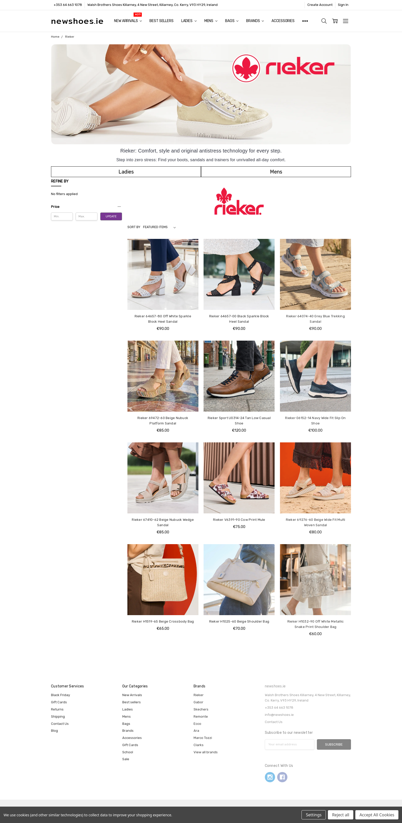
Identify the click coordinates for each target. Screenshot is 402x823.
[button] (126, 172)
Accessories (283, 21)
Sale (125, 759)
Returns (57, 709)
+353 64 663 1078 (68, 5)
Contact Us (60, 724)
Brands (255, 21)
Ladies (189, 21)
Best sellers (161, 21)
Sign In (343, 5)
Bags (231, 21)
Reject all (340, 815)
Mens (210, 21)
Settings (313, 815)
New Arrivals (128, 21)
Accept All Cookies (376, 815)
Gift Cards (59, 702)
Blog (54, 731)
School (127, 752)
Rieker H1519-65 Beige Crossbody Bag (163, 621)
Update (111, 216)
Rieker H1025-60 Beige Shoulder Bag (239, 621)
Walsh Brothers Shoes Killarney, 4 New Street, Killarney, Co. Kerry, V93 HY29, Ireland (152, 5)
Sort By (133, 227)
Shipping (58, 716)
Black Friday (60, 695)
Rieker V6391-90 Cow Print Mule (239, 520)
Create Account (320, 5)
